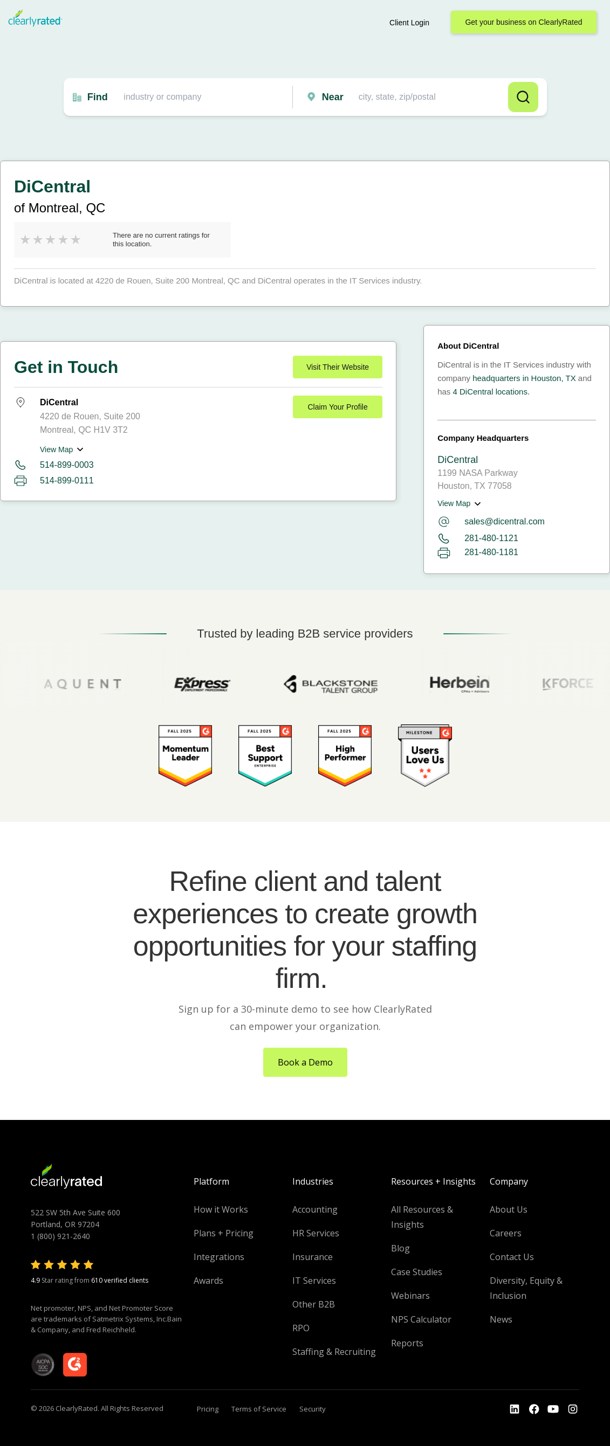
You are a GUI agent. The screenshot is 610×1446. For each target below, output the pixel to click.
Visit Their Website (337, 367)
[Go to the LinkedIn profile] (514, 1409)
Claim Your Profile (337, 407)
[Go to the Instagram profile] (572, 1409)
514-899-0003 (67, 464)
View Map (56, 449)
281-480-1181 (477, 553)
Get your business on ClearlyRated (523, 22)
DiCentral (457, 459)
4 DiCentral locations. (491, 391)
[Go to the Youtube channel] (553, 1409)
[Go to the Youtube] (533, 1409)
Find (97, 97)
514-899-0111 (67, 480)
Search (523, 97)
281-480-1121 (477, 538)
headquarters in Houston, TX (524, 378)
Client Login (409, 22)
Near (333, 97)
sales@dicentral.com (491, 521)
